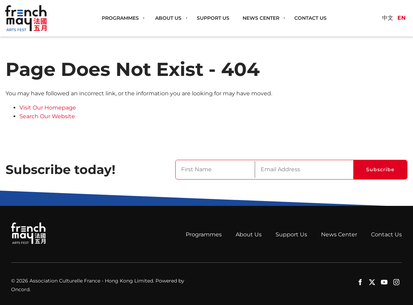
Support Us (213, 18)
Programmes (120, 18)
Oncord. (21, 289)
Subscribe (380, 169)
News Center (261, 18)
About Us (168, 18)
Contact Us (310, 18)
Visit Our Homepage (47, 107)
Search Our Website (47, 116)
